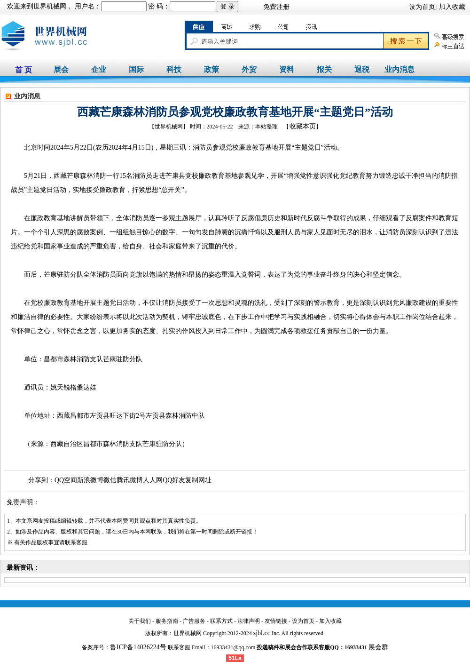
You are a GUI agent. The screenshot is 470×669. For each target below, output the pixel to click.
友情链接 (276, 621)
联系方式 (221, 621)
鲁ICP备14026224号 (138, 647)
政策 (211, 69)
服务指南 (167, 621)
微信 (110, 480)
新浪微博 (90, 480)
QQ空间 (66, 480)
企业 (98, 69)
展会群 (378, 647)
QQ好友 (174, 480)
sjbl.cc (261, 633)
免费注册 (276, 6)
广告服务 (194, 621)
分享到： (41, 480)
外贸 (249, 69)
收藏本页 (303, 126)
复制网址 (198, 480)
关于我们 (139, 621)
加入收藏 (452, 6)
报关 (324, 69)
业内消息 (399, 69)
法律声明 (248, 621)
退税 (361, 69)
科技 (173, 69)
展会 (61, 69)
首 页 (23, 70)
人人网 (153, 480)
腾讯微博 (130, 480)
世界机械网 (49, 6)
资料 (286, 69)
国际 (136, 69)
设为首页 (422, 6)
